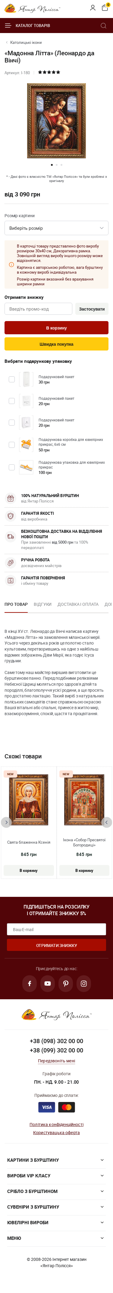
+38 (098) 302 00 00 (56, 1041)
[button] (51, 165)
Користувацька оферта (56, 1132)
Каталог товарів (27, 25)
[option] (16, 606)
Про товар (16, 604)
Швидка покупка (57, 344)
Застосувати (92, 309)
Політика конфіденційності (56, 1124)
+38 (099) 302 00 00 (56, 1050)
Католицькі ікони (26, 42)
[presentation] (6, 822)
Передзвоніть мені (56, 1061)
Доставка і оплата (78, 604)
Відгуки (43, 604)
